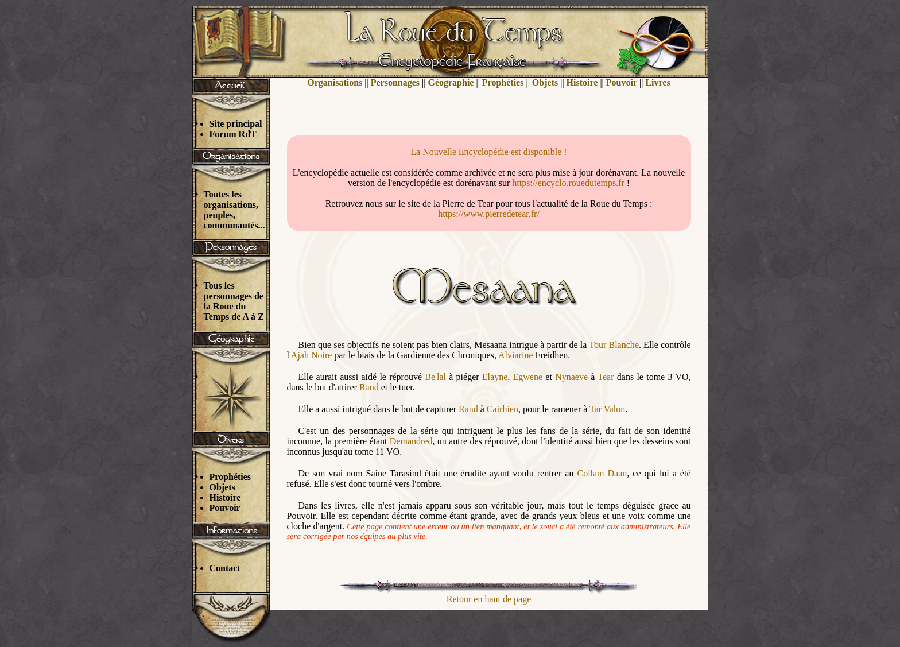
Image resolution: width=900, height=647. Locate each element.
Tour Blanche (614, 345)
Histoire (225, 497)
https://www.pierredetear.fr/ (489, 214)
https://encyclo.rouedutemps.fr (568, 183)
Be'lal (435, 377)
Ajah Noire (311, 355)
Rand (369, 387)
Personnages (395, 82)
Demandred (411, 441)
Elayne (494, 377)
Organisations (334, 82)
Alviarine (515, 355)
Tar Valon (607, 409)
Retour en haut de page (489, 599)
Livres (657, 82)
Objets (222, 487)
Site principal (236, 124)
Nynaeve (571, 377)
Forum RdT (233, 134)
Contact (225, 568)
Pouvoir (225, 508)
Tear (606, 377)
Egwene (528, 377)
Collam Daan (602, 473)
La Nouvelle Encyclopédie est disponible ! (488, 152)
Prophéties (230, 477)
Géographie (451, 82)
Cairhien (502, 409)
